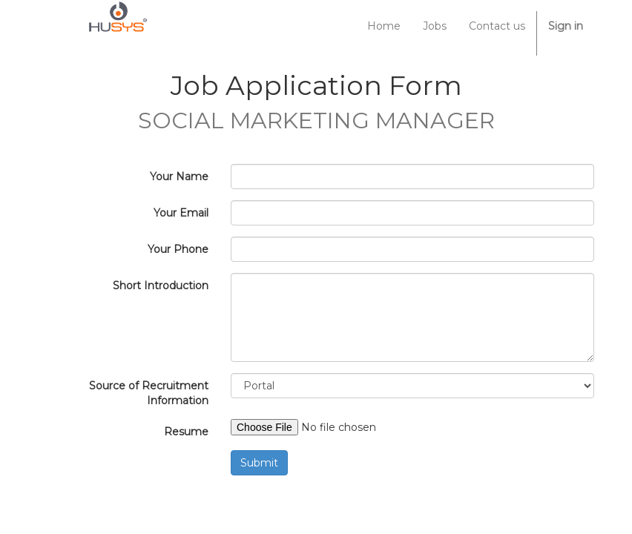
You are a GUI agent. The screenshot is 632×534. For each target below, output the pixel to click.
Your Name (179, 176)
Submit (259, 462)
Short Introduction (160, 285)
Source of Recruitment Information (148, 393)
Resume (186, 431)
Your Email (181, 213)
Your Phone (178, 249)
